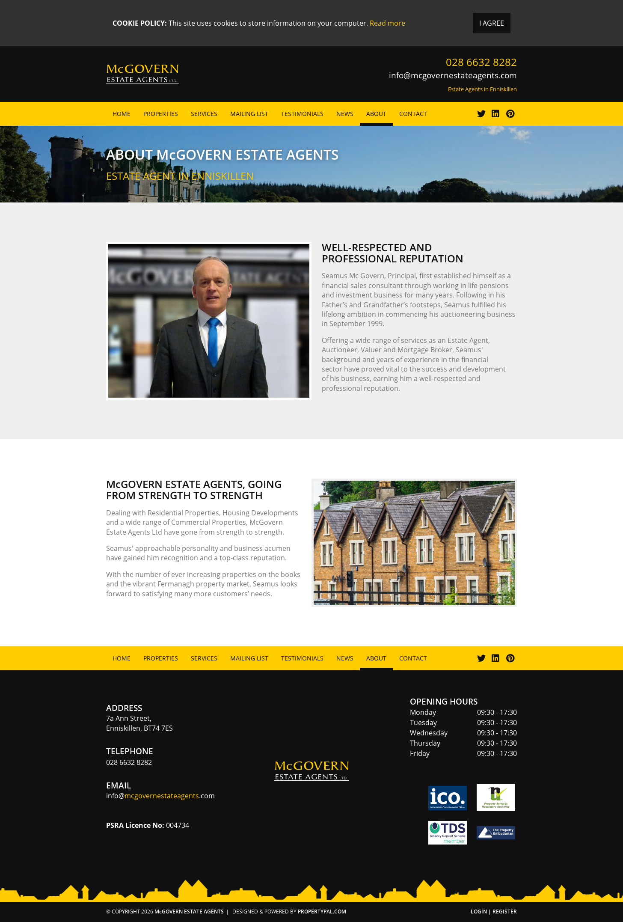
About (376, 114)
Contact (413, 114)
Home (122, 114)
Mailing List (249, 114)
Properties (160, 114)
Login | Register (494, 911)
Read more (387, 23)
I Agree (491, 23)
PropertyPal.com (322, 911)
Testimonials (302, 114)
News (344, 114)
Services (204, 114)
